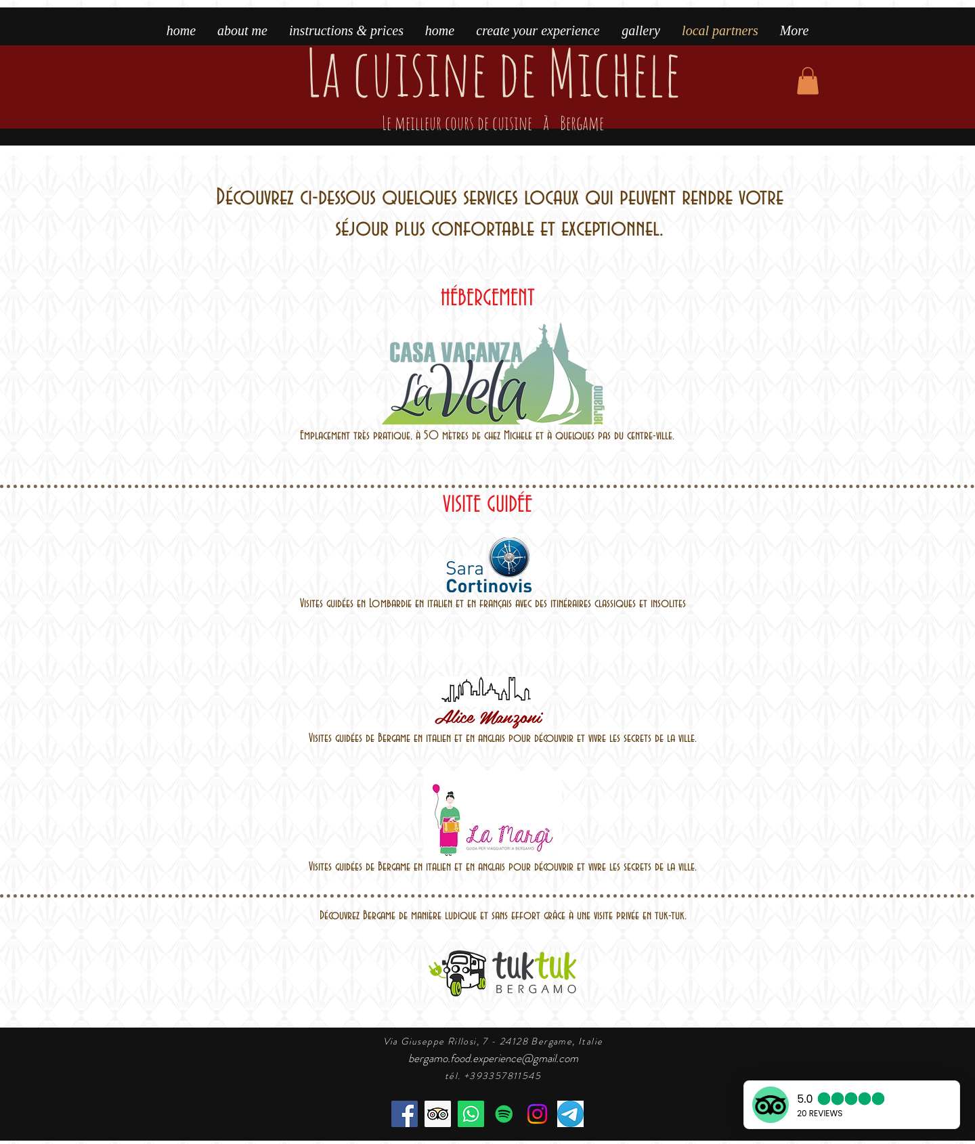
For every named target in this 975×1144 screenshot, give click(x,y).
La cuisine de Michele (492, 88)
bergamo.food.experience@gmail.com (493, 1058)
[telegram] (570, 1114)
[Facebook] (404, 1114)
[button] (807, 81)
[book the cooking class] (471, 1114)
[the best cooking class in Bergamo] (438, 1114)
